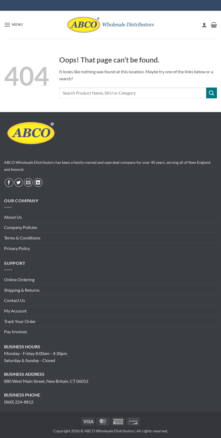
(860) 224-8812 (18, 401)
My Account (15, 310)
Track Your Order (20, 321)
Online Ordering (19, 279)
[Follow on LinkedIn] (38, 182)
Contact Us (14, 300)
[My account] (204, 25)
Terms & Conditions (22, 237)
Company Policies (20, 227)
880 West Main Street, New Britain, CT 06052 (46, 381)
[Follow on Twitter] (18, 182)
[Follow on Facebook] (9, 182)
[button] (13, 24)
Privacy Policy (17, 248)
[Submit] (211, 93)
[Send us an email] (28, 182)
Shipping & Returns (22, 290)
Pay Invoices (15, 331)
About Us (13, 217)
